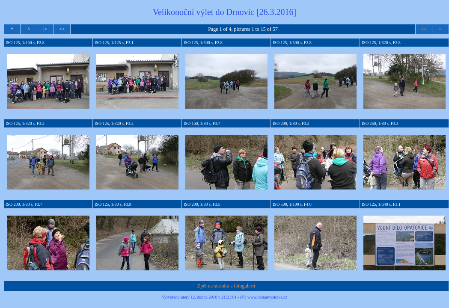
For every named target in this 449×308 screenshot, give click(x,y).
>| (440, 29)
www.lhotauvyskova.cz (267, 297)
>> (424, 29)
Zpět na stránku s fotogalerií (226, 286)
